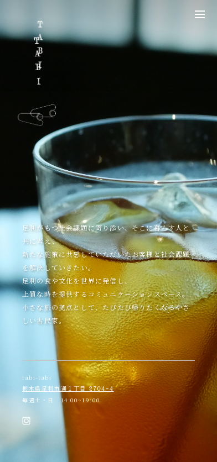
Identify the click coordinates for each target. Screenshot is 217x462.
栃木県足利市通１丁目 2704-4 (68, 389)
